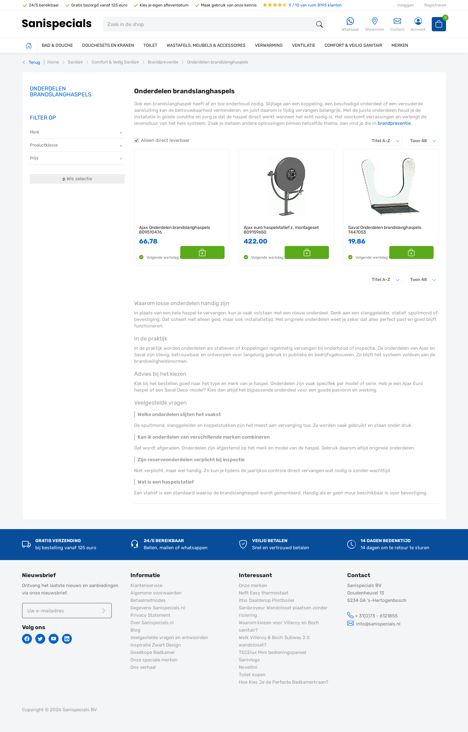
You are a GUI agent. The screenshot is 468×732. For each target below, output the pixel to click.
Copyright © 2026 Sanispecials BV (59, 709)
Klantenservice (146, 585)
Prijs (77, 159)
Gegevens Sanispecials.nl (157, 608)
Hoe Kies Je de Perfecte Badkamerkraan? (283, 682)
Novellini (248, 667)
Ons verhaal (143, 667)
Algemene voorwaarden (156, 593)
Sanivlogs (249, 660)
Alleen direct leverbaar (165, 140)
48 (424, 141)
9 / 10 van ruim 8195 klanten (302, 5)
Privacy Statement (150, 615)
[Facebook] (27, 639)
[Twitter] (40, 639)
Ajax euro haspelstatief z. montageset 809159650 (281, 230)
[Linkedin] (67, 639)
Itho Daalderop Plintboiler (267, 600)
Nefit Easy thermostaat (263, 593)
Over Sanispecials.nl (152, 622)
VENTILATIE (303, 45)
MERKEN (399, 45)
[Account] (418, 24)
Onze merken (253, 585)
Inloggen (405, 5)
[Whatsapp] (350, 24)
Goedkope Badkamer (152, 652)
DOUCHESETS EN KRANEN (108, 45)
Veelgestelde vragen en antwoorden (169, 637)
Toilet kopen (252, 674)
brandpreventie (394, 123)
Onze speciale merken (153, 660)
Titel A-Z (387, 141)
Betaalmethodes (148, 600)
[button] (218, 252)
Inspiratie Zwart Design (155, 645)
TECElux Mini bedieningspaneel (272, 652)
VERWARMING (269, 45)
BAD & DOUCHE (57, 45)
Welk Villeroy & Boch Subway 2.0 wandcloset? (274, 641)
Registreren (435, 5)
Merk (77, 132)
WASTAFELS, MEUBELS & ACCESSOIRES (206, 45)
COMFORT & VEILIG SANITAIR (353, 45)
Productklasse (77, 145)
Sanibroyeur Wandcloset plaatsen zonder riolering (283, 611)
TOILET (150, 45)
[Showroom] (374, 24)
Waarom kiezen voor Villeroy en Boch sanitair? (279, 626)
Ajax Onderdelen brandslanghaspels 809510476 (174, 230)
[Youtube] (54, 639)
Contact (397, 24)
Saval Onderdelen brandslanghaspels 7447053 (384, 230)
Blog (135, 630)
